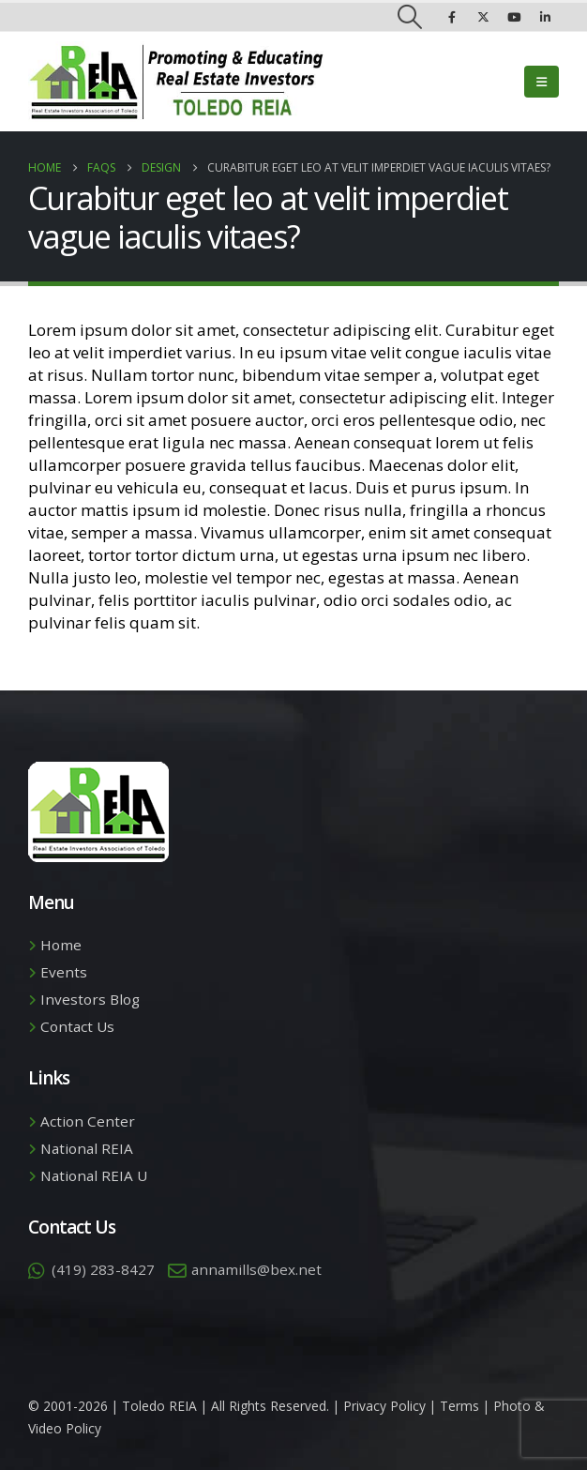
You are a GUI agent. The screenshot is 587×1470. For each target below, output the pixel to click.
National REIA (86, 1148)
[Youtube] (514, 17)
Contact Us (77, 1026)
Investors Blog (90, 999)
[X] (483, 17)
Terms (459, 1406)
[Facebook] (452, 17)
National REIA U (93, 1175)
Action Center (87, 1121)
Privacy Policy (384, 1406)
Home (61, 944)
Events (63, 971)
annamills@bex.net (256, 1269)
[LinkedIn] (545, 17)
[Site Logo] (176, 81)
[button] (410, 17)
